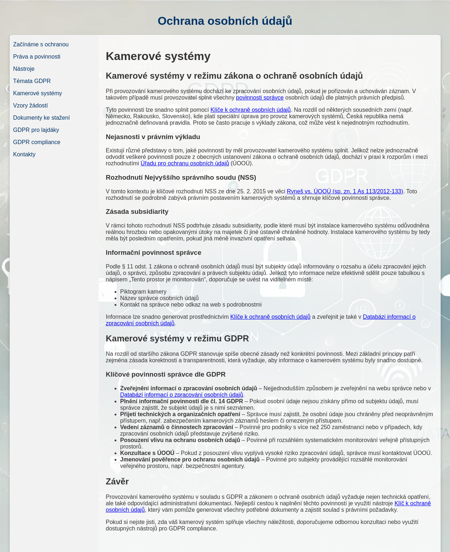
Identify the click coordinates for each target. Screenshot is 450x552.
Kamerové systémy (37, 93)
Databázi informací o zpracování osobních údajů (181, 395)
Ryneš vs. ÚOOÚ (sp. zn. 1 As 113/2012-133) (345, 191)
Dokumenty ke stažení (41, 118)
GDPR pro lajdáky (36, 130)
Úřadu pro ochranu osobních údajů (184, 163)
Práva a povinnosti (37, 57)
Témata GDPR (32, 81)
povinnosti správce (260, 98)
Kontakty (24, 154)
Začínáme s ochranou (41, 44)
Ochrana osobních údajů (225, 20)
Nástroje (24, 69)
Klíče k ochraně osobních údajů (250, 110)
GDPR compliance (37, 142)
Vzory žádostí (30, 105)
